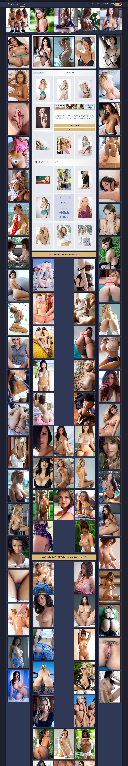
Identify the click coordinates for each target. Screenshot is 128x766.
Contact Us (104, 759)
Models (101, 4)
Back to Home (38, 70)
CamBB (110, 4)
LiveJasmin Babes (18, 0)
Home (76, 4)
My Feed (118, 4)
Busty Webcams (117, 0)
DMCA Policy (105, 764)
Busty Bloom (28, 0)
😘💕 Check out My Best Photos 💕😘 (64, 234)
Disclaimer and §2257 (116, 764)
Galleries (85, 4)
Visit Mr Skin (74, 117)
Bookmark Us (104, 755)
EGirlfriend (19, 5)
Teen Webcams (107, 0)
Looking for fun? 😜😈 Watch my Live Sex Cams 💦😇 (64, 466)
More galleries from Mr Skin (74, 120)
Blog (94, 4)
